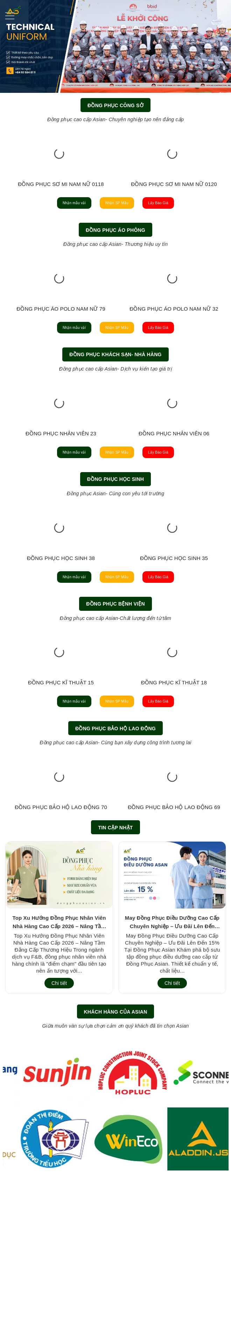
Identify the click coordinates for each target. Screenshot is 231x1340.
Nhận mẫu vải (49, 228)
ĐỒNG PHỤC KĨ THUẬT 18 (174, 815)
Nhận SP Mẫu (117, 228)
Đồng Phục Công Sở (116, 105)
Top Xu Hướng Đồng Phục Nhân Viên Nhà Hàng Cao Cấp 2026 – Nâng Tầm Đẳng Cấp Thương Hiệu (59, 1085)
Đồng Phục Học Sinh (115, 560)
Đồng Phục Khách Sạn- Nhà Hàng (115, 408)
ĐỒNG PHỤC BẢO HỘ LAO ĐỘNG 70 (61, 966)
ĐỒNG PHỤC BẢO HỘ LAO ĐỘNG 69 (174, 966)
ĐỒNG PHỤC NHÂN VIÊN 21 (61, 511)
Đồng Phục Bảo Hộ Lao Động (115, 863)
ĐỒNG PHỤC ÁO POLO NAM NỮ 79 (181, 360)
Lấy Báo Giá (183, 228)
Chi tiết (59, 1142)
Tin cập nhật (115, 986)
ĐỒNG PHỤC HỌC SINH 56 (174, 663)
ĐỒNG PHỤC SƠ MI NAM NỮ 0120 (174, 209)
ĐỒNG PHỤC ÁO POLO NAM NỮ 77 (68, 360)
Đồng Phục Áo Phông (115, 257)
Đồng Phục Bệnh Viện (115, 711)
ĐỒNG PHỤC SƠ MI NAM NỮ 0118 (61, 209)
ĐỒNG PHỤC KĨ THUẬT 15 (61, 815)
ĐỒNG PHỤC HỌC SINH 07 (61, 663)
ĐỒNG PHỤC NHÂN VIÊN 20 (174, 511)
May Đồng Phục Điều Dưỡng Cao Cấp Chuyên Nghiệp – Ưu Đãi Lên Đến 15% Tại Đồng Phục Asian (172, 1085)
